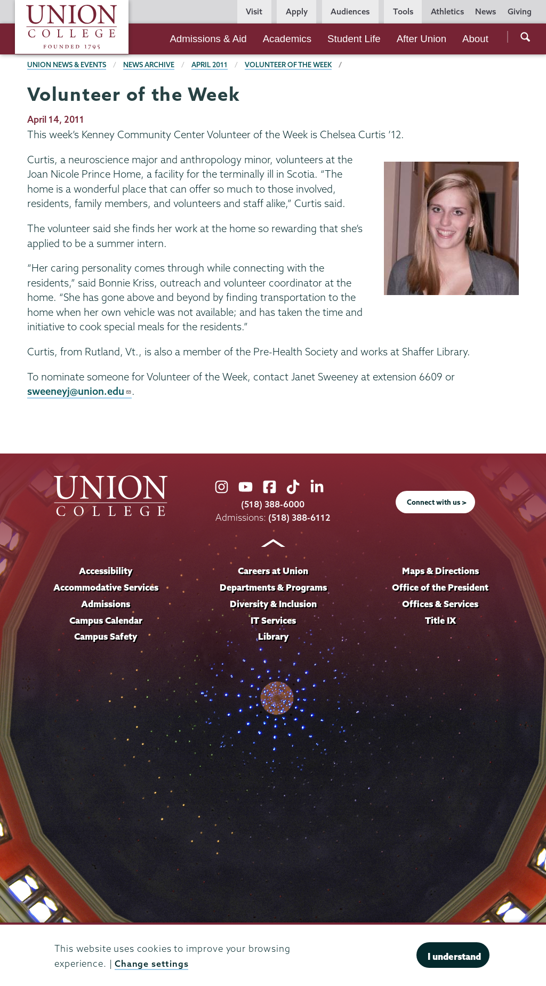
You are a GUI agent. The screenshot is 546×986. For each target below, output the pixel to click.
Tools (403, 11)
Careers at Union (273, 570)
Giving (520, 11)
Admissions (106, 603)
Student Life (354, 38)
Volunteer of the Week (291, 64)
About (475, 38)
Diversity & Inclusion (273, 603)
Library (273, 636)
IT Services (273, 620)
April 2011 (211, 64)
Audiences (350, 11)
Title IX (440, 620)
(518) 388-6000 (273, 504)
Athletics (447, 11)
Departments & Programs (273, 587)
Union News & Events (67, 64)
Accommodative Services (105, 587)
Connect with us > (437, 502)
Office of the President (440, 587)
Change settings (152, 963)
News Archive (150, 64)
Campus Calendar (106, 620)
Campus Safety (106, 636)
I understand (454, 956)
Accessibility (105, 570)
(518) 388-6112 (299, 517)
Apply (297, 11)
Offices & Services (440, 603)
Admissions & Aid (208, 38)
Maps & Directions (440, 570)
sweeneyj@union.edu (80, 391)
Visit (254, 11)
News (485, 11)
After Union (421, 38)
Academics (287, 38)
